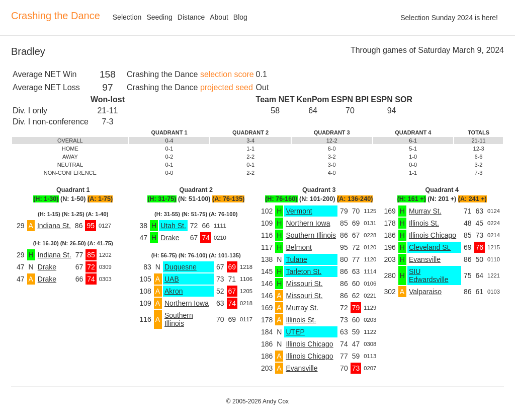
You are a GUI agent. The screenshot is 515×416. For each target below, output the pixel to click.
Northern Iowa (186, 303)
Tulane (296, 259)
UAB (171, 279)
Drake (47, 267)
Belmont (298, 247)
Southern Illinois (178, 319)
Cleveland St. (430, 247)
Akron (173, 291)
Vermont (299, 211)
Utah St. (173, 226)
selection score (227, 74)
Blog (240, 17)
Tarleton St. (303, 271)
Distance (191, 17)
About (219, 17)
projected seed (226, 87)
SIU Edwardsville (429, 275)
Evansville (301, 368)
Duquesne (180, 267)
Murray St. (302, 308)
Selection (127, 17)
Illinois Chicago (309, 344)
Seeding (159, 17)
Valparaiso (425, 292)
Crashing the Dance (55, 15)
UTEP (295, 332)
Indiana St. (54, 226)
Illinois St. (301, 320)
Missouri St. (304, 284)
